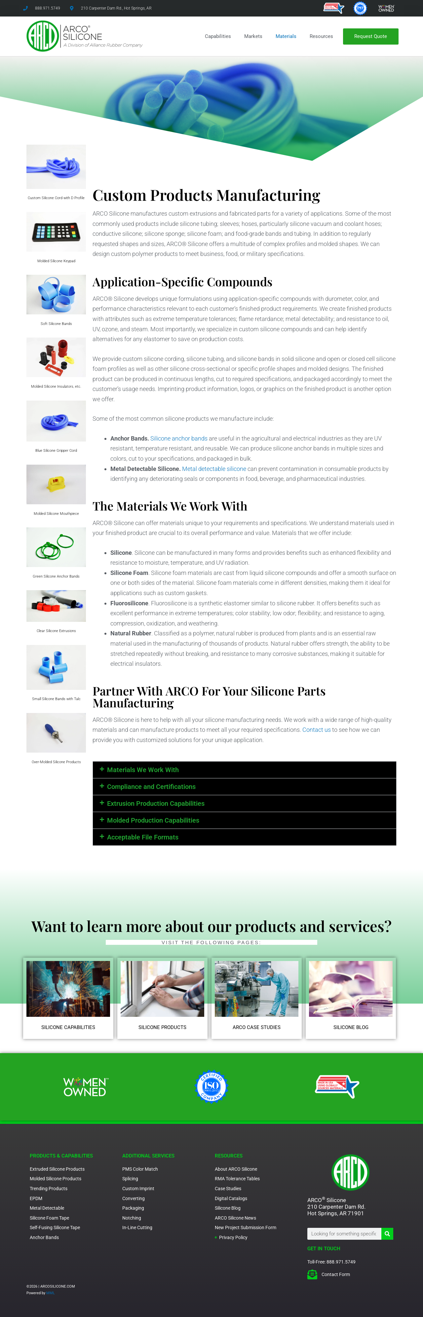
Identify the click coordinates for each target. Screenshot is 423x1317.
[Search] (387, 1234)
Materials (286, 36)
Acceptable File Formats (142, 837)
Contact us (316, 729)
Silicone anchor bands (179, 438)
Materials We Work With (143, 770)
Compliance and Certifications (151, 787)
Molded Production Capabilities (153, 820)
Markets (253, 36)
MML (50, 1293)
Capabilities (218, 36)
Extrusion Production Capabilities (156, 803)
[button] (244, 770)
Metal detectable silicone (214, 468)
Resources (321, 36)
